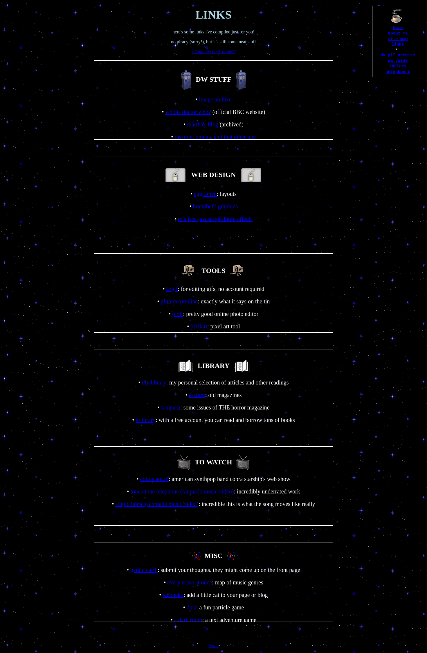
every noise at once (189, 582)
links (398, 43)
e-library (146, 420)
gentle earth (144, 570)
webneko (173, 595)
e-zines (197, 395)
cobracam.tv (154, 479)
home (398, 27)
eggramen (205, 194)
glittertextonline (179, 301)
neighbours (397, 71)
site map (398, 38)
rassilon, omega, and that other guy (215, 137)
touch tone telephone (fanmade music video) (182, 491)
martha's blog (202, 124)
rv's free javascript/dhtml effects (215, 219)
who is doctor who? (188, 112)
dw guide (398, 60)
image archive (215, 99)
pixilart (198, 326)
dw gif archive (398, 54)
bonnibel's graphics (215, 206)
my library (154, 382)
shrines (398, 65)
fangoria (171, 407)
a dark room (188, 620)
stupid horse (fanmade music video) (157, 504)
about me (398, 32)
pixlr (177, 314)
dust (191, 607)
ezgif (172, 289)
